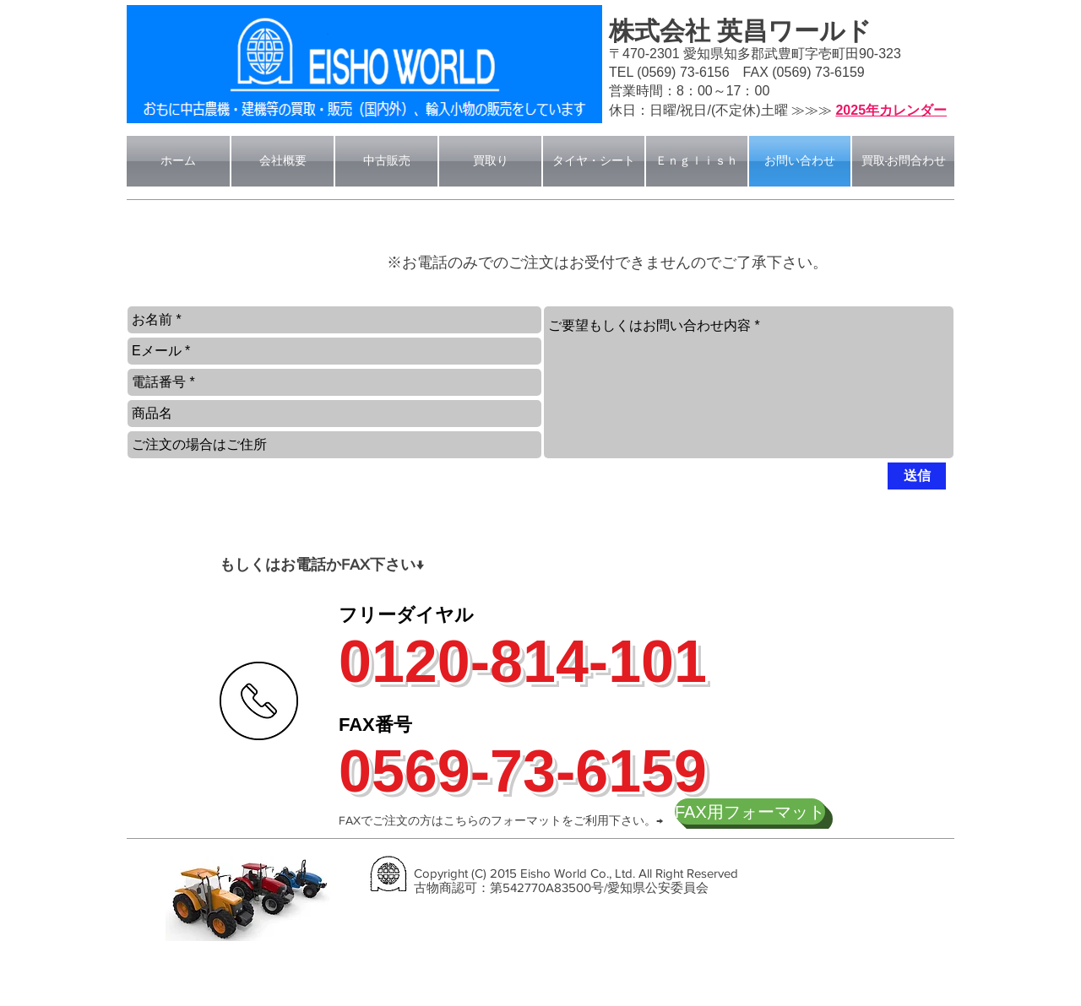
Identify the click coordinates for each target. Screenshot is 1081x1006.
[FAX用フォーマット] (750, 811)
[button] (215, 258)
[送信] (917, 475)
